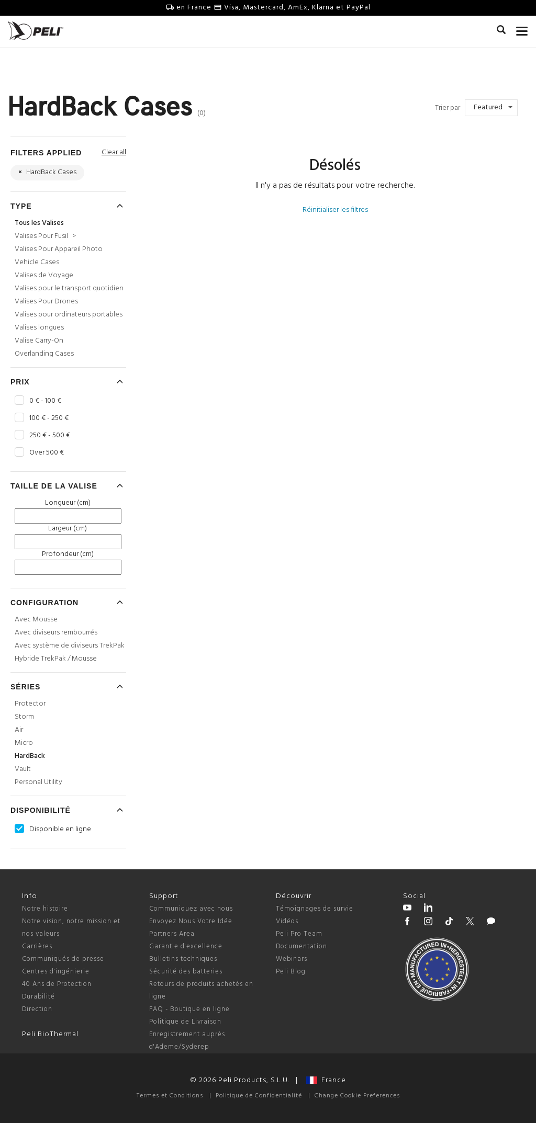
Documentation (301, 946)
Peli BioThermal (50, 1034)
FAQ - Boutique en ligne (189, 1009)
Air (19, 730)
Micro (24, 743)
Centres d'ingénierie (56, 971)
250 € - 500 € (49, 435)
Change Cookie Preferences (357, 1096)
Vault (23, 769)
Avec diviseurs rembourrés (56, 633)
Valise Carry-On (39, 341)
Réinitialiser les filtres (335, 210)
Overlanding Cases (44, 354)
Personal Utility (38, 782)
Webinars (291, 959)
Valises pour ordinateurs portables (68, 315)
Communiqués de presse (63, 959)
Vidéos (287, 921)
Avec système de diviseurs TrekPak (70, 646)
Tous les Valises (39, 223)
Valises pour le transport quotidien (69, 288)
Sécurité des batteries (185, 971)
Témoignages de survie (314, 908)
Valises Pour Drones (46, 302)
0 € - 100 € (45, 401)
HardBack (30, 756)
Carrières (37, 946)
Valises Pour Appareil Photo (59, 249)
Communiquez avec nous (191, 908)
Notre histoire (45, 908)
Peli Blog (291, 971)
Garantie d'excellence (185, 946)
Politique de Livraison (185, 1021)
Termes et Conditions (170, 1096)
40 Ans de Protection (57, 984)
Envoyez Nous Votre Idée (190, 921)
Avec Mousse (36, 620)
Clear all (114, 152)
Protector (30, 704)
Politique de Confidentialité (259, 1096)
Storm (24, 717)
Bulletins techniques (183, 959)
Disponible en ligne (60, 829)
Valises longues (39, 328)
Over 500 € (46, 453)
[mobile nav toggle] (522, 28)
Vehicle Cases (37, 262)
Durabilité (38, 996)
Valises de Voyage (44, 275)
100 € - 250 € (49, 418)
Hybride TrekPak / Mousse (56, 659)
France (326, 1080)
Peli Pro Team (299, 933)
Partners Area (172, 933)
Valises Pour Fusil (45, 236)
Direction (37, 1009)
